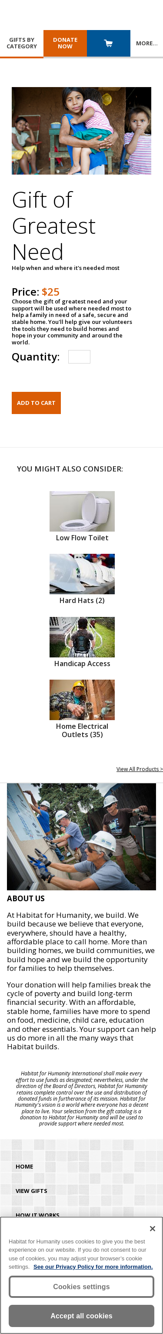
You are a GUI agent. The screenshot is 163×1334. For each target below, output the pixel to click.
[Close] (152, 1228)
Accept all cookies (81, 1316)
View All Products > (139, 769)
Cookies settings (81, 1286)
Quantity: (36, 356)
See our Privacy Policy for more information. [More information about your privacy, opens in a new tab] (93, 1266)
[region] (81, 1275)
